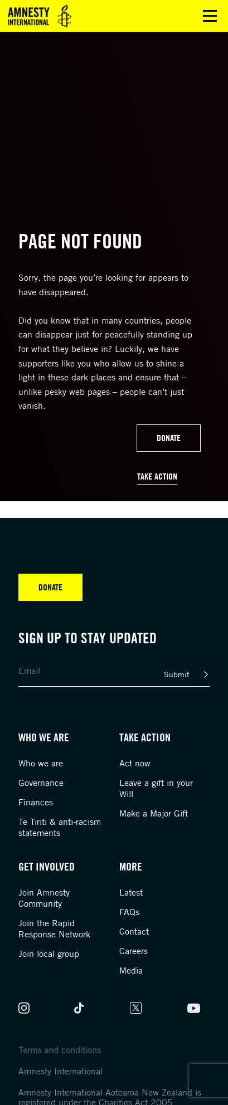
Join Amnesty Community (44, 898)
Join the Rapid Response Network (54, 928)
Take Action (157, 476)
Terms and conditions (59, 1050)
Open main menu (210, 16)
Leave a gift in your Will (156, 788)
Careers (133, 950)
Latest (131, 892)
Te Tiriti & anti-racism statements (59, 827)
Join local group (48, 953)
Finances (35, 802)
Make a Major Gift (153, 813)
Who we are (40, 763)
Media (131, 970)
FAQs (129, 911)
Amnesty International (60, 1071)
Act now (135, 763)
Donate (169, 437)
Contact (134, 931)
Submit (177, 674)
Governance (41, 782)
